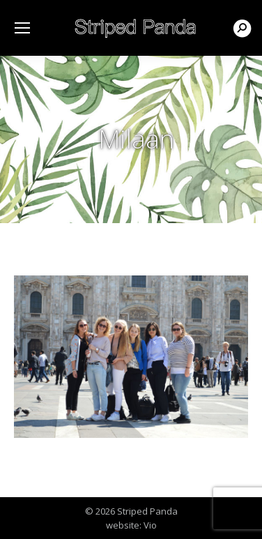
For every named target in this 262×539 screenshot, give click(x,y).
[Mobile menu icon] (22, 28)
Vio (150, 525)
